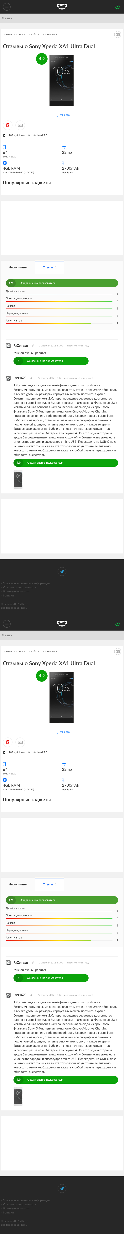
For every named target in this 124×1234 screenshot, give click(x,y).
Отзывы (50, 267)
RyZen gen (20, 345)
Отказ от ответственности (19, 587)
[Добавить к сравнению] (20, 125)
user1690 (19, 378)
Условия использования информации (26, 583)
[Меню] (6, 7)
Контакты (9, 595)
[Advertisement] (62, 228)
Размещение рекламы (16, 591)
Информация (18, 267)
